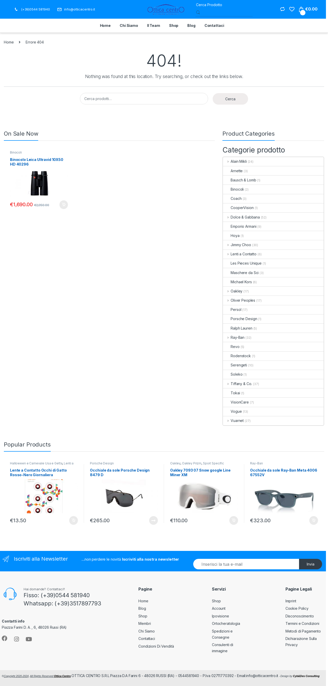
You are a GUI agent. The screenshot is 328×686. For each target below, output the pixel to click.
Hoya (231, 235)
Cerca (230, 99)
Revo (231, 346)
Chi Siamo (129, 25)
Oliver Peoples (239, 300)
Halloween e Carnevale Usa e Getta (36, 463)
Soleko (232, 374)
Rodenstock (237, 356)
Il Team (153, 25)
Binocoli (16, 152)
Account (218, 608)
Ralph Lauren (237, 328)
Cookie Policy (297, 608)
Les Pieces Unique (242, 263)
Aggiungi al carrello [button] (63, 204)
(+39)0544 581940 (32, 9)
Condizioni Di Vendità (156, 646)
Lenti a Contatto (240, 254)
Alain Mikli (235, 161)
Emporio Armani (239, 226)
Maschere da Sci (241, 272)
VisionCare (236, 402)
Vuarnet (233, 420)
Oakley (232, 291)
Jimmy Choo (237, 245)
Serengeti (235, 365)
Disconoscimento (299, 616)
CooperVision (238, 207)
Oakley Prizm (191, 463)
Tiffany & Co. (237, 384)
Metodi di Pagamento (303, 631)
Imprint (290, 601)
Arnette (233, 171)
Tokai (231, 393)
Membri (144, 623)
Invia (310, 564)
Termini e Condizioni (302, 623)
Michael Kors (237, 282)
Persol (232, 309)
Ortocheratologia (226, 623)
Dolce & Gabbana (241, 217)
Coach (232, 198)
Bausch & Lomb (239, 180)
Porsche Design (240, 319)
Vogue (232, 411)
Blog (191, 25)
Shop (173, 25)
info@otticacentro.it (76, 9)
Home (105, 25)
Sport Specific (213, 463)
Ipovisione (220, 616)
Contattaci (214, 25)
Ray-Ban (233, 337)
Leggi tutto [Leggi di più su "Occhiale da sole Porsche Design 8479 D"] (153, 520)
